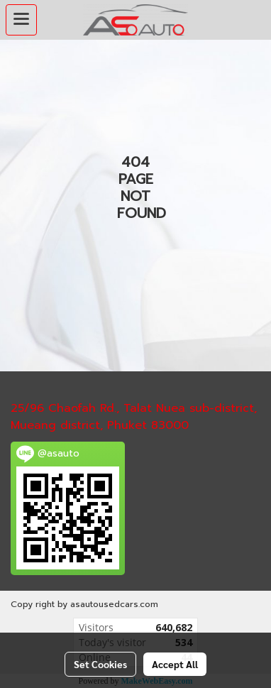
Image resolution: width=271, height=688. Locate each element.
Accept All (175, 663)
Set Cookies (100, 663)
